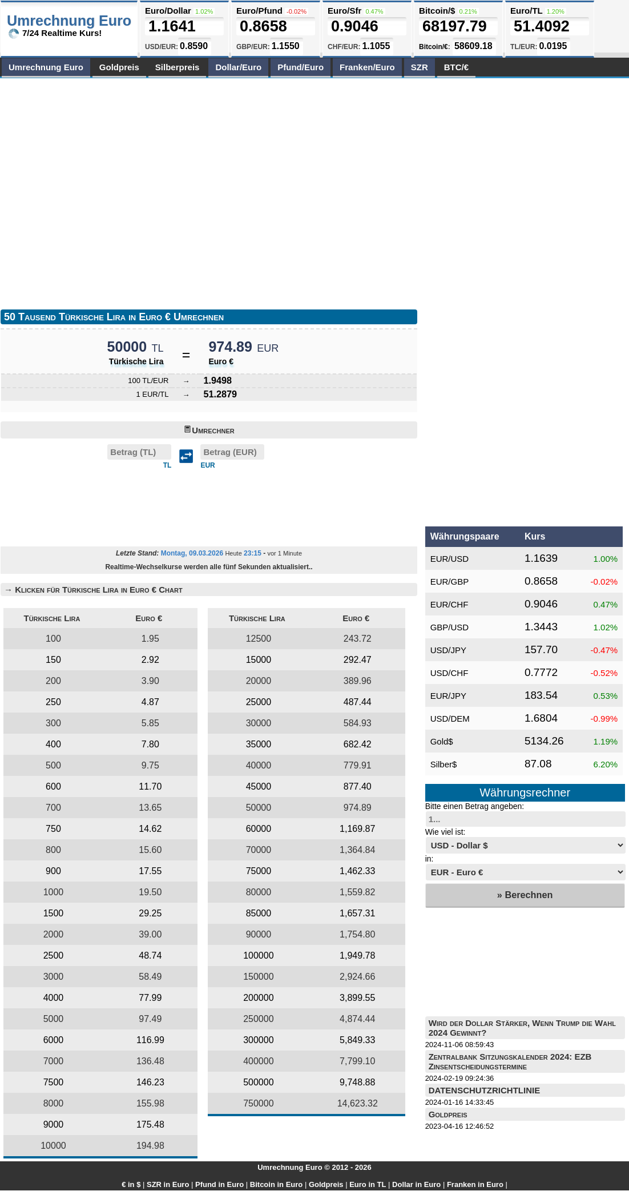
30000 (259, 723)
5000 (53, 1019)
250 (53, 702)
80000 (259, 892)
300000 (258, 1040)
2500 (53, 955)
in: (429, 858)
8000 (53, 1103)
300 (53, 723)
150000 (258, 976)
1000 (53, 892)
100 (53, 638)
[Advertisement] (108, 191)
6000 (53, 1040)
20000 (259, 681)
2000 (53, 934)
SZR (419, 67)
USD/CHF (449, 673)
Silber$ (443, 764)
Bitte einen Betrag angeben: (475, 806)
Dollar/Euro (238, 67)
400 (53, 744)
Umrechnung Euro (46, 67)
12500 (259, 638)
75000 (259, 871)
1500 (53, 913)
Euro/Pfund (259, 10)
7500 (53, 1082)
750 (53, 829)
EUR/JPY (448, 696)
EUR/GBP (449, 581)
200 (53, 681)
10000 (53, 1145)
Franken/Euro (367, 67)
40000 (259, 765)
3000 (53, 976)
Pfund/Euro (300, 67)
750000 (258, 1103)
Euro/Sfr (344, 10)
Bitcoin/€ (433, 47)
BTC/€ (456, 67)
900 (53, 871)
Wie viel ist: (445, 831)
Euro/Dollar (168, 10)
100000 (258, 955)
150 (53, 660)
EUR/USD (449, 559)
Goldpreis (119, 67)
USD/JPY (448, 650)
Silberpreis (177, 67)
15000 (259, 660)
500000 (258, 1082)
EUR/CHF (449, 604)
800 (53, 850)
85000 (259, 913)
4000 (53, 998)
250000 (258, 1019)
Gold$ (441, 741)
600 (53, 786)
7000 (53, 1061)
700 (53, 807)
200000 (258, 998)
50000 (259, 807)
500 (53, 765)
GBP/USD (449, 627)
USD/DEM (450, 718)
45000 (259, 786)
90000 (259, 934)
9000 (53, 1124)
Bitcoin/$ (437, 10)
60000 (259, 829)
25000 (259, 702)
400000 (258, 1061)
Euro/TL (526, 10)
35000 (259, 744)
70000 (259, 850)
